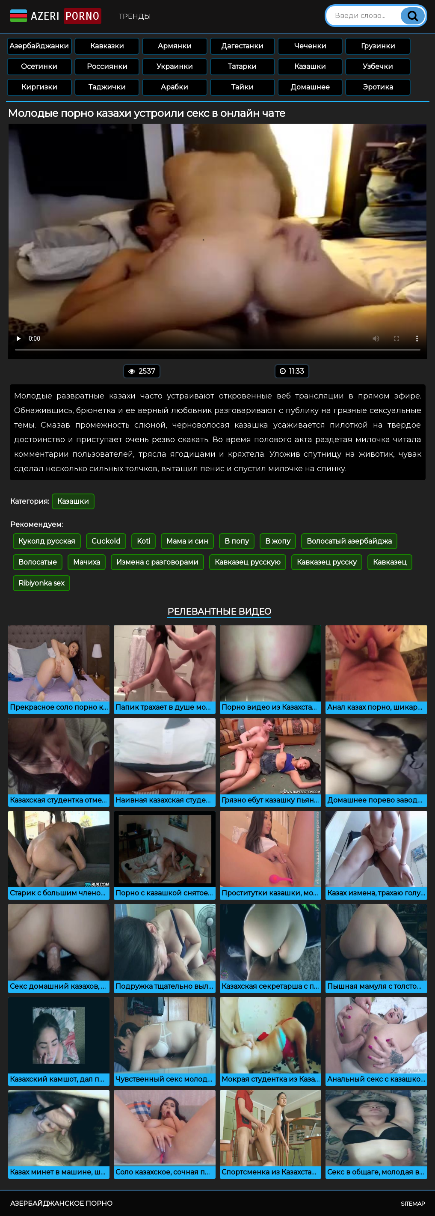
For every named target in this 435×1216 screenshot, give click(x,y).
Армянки (175, 46)
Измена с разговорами (157, 562)
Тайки (242, 87)
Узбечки (378, 66)
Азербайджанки (39, 46)
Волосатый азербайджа (349, 541)
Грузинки (378, 46)
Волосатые (37, 562)
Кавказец (390, 562)
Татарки (242, 66)
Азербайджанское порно (61, 1203)
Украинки (175, 66)
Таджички (107, 87)
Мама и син (187, 541)
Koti (143, 541)
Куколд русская (46, 541)
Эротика (378, 87)
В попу (237, 541)
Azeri (55, 16)
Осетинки (39, 66)
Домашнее (310, 87)
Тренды (135, 16)
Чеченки (310, 46)
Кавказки (107, 46)
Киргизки (39, 87)
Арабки (174, 87)
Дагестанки (242, 46)
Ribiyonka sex (41, 583)
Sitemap (413, 1203)
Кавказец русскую (248, 562)
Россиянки (107, 66)
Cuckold (106, 541)
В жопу (277, 541)
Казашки (310, 66)
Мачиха (86, 562)
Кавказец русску (327, 562)
